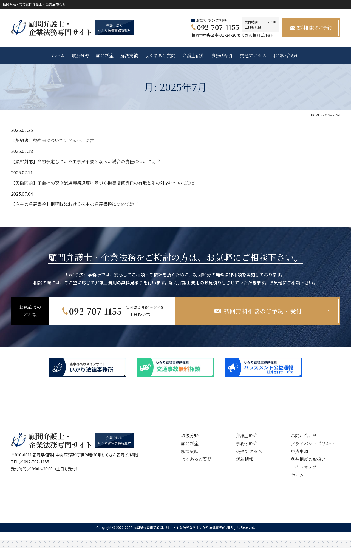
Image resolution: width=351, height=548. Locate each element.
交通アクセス (253, 55)
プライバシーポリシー (313, 443)
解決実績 (129, 55)
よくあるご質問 (160, 55)
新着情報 (244, 459)
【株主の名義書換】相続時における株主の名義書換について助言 (74, 204)
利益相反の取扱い (308, 459)
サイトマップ (303, 467)
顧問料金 (105, 55)
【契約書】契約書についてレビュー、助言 (52, 140)
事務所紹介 (222, 55)
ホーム (58, 55)
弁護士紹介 (193, 55)
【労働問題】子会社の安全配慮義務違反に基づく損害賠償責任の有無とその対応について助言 (103, 183)
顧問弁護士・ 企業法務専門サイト (60, 27)
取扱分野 (80, 55)
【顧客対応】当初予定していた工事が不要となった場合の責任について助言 (85, 161)
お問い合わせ (286, 55)
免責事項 (299, 451)
